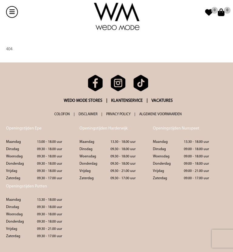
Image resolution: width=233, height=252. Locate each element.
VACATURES (162, 101)
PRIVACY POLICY (118, 114)
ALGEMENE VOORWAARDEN (160, 114)
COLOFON (62, 114)
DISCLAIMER (88, 114)
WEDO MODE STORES (83, 101)
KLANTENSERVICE (127, 101)
